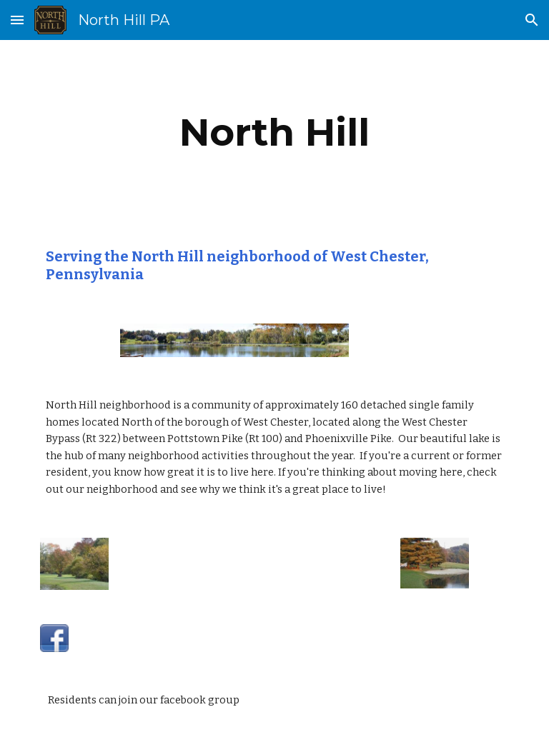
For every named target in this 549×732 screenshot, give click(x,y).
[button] (17, 19)
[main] (274, 132)
